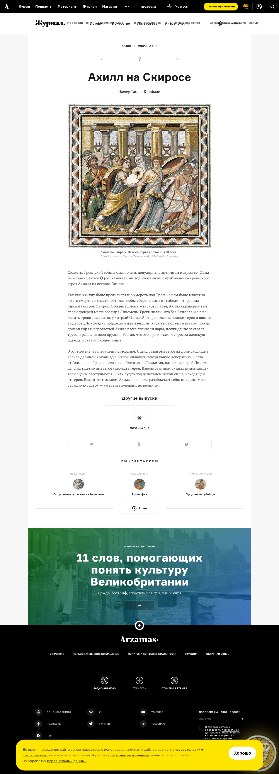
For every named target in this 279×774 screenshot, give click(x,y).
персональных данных (130, 755)
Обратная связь (217, 653)
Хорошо (242, 753)
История (97, 23)
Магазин (109, 6)
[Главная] (139, 639)
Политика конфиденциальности (152, 653)
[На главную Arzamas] (6, 6)
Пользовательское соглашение (96, 653)
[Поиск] (272, 6)
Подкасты (43, 6)
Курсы (24, 6)
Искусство (121, 23)
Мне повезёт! (232, 23)
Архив (126, 46)
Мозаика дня (147, 46)
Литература (147, 23)
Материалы (67, 6)
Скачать (221, 6)
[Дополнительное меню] (126, 6)
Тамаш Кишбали (145, 91)
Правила (191, 653)
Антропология (177, 23)
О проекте (57, 653)
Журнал (90, 6)
